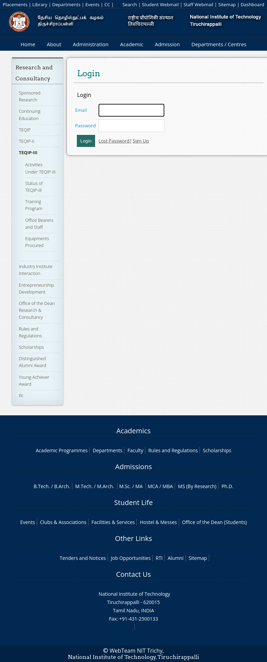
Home (28, 44)
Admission (167, 44)
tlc (21, 395)
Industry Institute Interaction (35, 269)
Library (39, 4)
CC (107, 4)
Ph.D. (228, 486)
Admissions (133, 466)
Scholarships (31, 347)
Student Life (133, 502)
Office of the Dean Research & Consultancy (37, 310)
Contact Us (133, 574)
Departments (66, 4)
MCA (153, 486)
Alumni (176, 558)
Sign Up (141, 141)
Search (129, 4)
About (54, 44)
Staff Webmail (198, 4)
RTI (159, 558)
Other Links (133, 538)
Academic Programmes (62, 450)
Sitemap (227, 4)
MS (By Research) (197, 486)
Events (92, 4)
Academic (131, 44)
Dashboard (252, 4)
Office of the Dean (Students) (214, 522)
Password (85, 125)
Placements (15, 4)
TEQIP (25, 130)
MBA (167, 486)
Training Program (33, 204)
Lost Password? (115, 141)
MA (139, 486)
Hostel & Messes (158, 522)
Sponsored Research (30, 96)
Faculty (135, 450)
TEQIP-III (28, 152)
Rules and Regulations (173, 450)
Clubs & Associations (63, 522)
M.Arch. (105, 486)
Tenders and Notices (83, 558)
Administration (91, 44)
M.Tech (83, 486)
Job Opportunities (131, 558)
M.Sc (124, 486)
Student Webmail (160, 4)
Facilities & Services (113, 522)
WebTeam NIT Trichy (136, 650)
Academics (133, 430)
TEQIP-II (26, 141)
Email (81, 110)
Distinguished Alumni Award (33, 361)
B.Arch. (62, 486)
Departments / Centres (219, 44)
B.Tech (41, 486)
